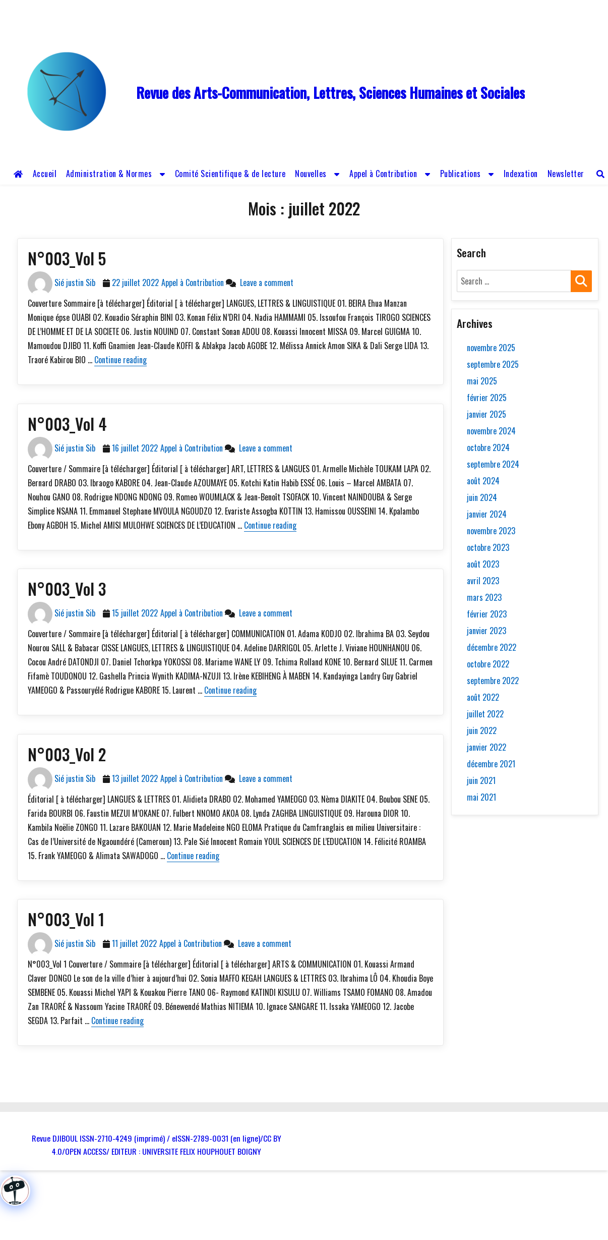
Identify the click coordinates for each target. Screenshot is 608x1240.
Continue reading (120, 360)
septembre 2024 (493, 464)
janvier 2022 (486, 747)
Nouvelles (311, 173)
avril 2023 (483, 581)
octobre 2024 (488, 447)
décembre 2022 (491, 647)
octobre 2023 (488, 547)
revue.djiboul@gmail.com (234, 9)
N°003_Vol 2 (67, 754)
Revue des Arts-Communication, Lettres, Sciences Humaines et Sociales (330, 92)
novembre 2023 (491, 531)
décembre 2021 (491, 764)
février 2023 (487, 614)
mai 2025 (482, 381)
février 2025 (487, 397)
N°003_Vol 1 (66, 919)
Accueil (45, 173)
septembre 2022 (493, 680)
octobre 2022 (488, 664)
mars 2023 (484, 597)
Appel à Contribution (383, 173)
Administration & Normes (109, 173)
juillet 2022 (485, 714)
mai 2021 (481, 797)
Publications (460, 173)
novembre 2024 (491, 431)
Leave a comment (264, 282)
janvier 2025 (486, 414)
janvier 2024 (487, 514)
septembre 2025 (493, 364)
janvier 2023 (486, 631)
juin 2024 (482, 497)
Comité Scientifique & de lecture (230, 173)
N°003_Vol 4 (67, 423)
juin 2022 (482, 730)
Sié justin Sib (74, 282)
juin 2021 (481, 780)
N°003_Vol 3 (67, 588)
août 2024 (483, 481)
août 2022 (483, 697)
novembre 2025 (491, 348)
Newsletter (566, 173)
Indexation (521, 173)
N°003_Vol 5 (67, 258)
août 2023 (483, 564)
